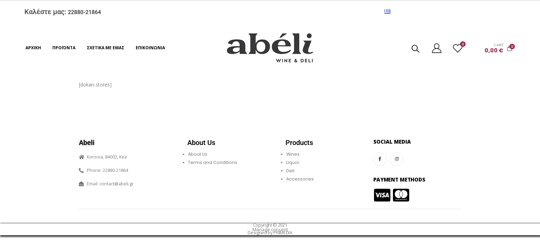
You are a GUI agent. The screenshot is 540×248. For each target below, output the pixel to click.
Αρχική (33, 48)
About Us (197, 154)
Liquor (293, 162)
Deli (290, 171)
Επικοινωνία (150, 48)
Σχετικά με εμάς (105, 48)
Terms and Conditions (212, 162)
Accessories (300, 179)
